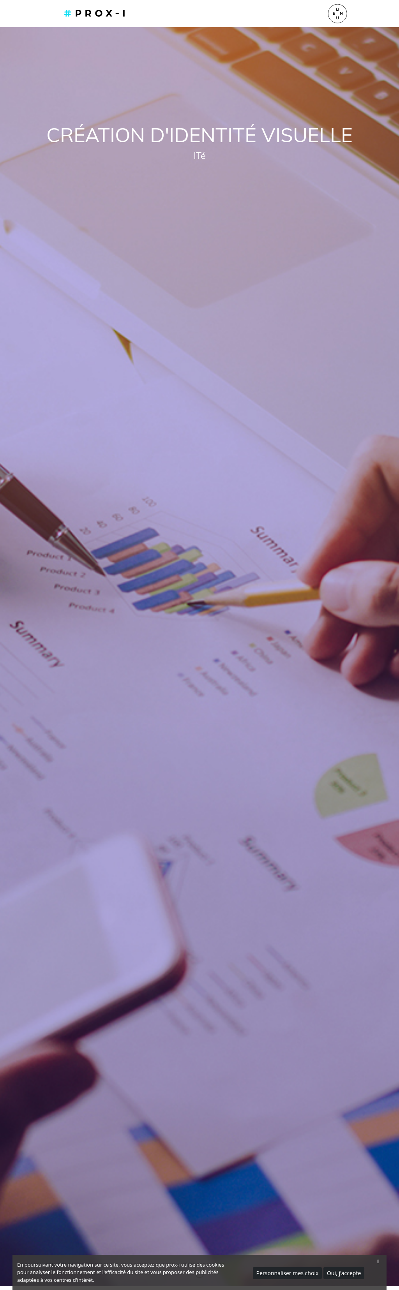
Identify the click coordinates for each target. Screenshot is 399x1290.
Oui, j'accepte (344, 1273)
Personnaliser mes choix (287, 1273)
